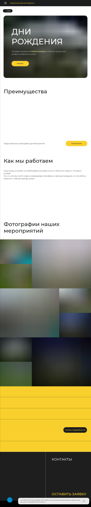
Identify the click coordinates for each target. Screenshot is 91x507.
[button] (76, 143)
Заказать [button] (20, 63)
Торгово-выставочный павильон (22, 3)
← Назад (8, 11)
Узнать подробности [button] (75, 430)
